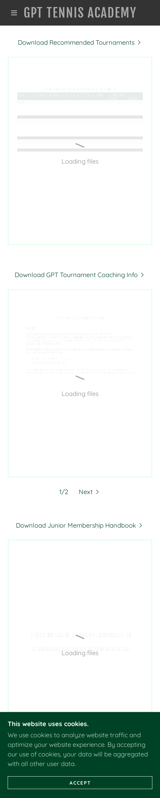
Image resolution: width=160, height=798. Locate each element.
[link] (80, 12)
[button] (15, 12)
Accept (80, 783)
